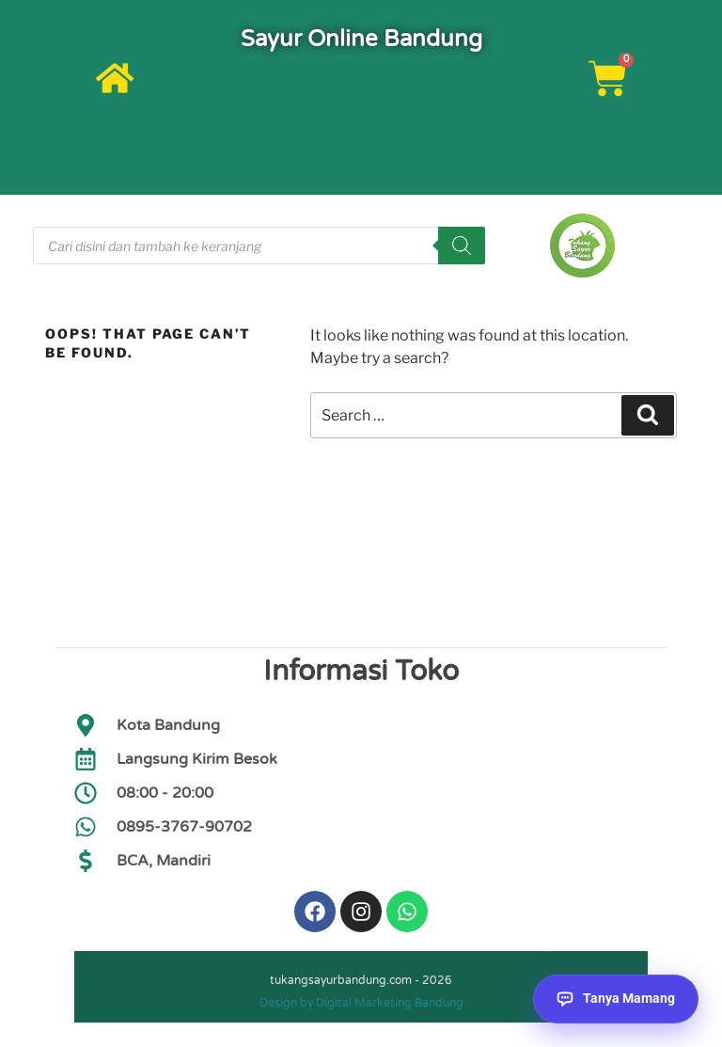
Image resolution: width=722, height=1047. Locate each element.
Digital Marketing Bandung (389, 1008)
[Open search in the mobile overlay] (259, 245)
